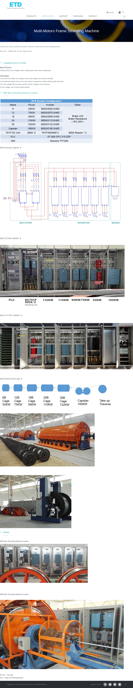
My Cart (112, 12)
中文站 (99, 684)
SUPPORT (63, 16)
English (93, 684)
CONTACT (93, 16)
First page (10, 675)
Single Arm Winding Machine (14, 678)
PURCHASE (78, 16)
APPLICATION (48, 16)
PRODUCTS (31, 16)
